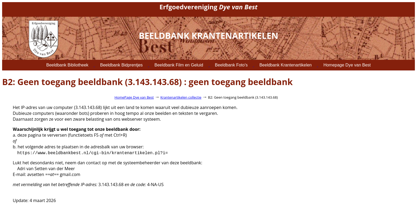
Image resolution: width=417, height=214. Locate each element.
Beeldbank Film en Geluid (179, 65)
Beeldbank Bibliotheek (67, 65)
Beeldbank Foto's (231, 65)
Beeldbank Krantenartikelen (285, 65)
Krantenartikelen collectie (180, 97)
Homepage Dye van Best (347, 65)
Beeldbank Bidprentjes (121, 65)
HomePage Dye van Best (134, 97)
